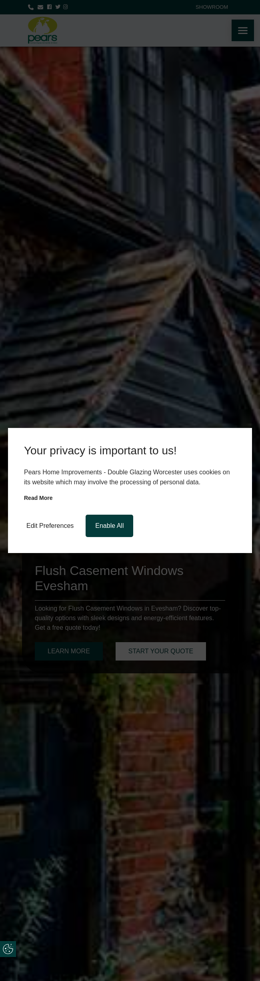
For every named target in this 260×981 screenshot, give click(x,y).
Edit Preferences (50, 525)
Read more (38, 498)
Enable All (109, 525)
